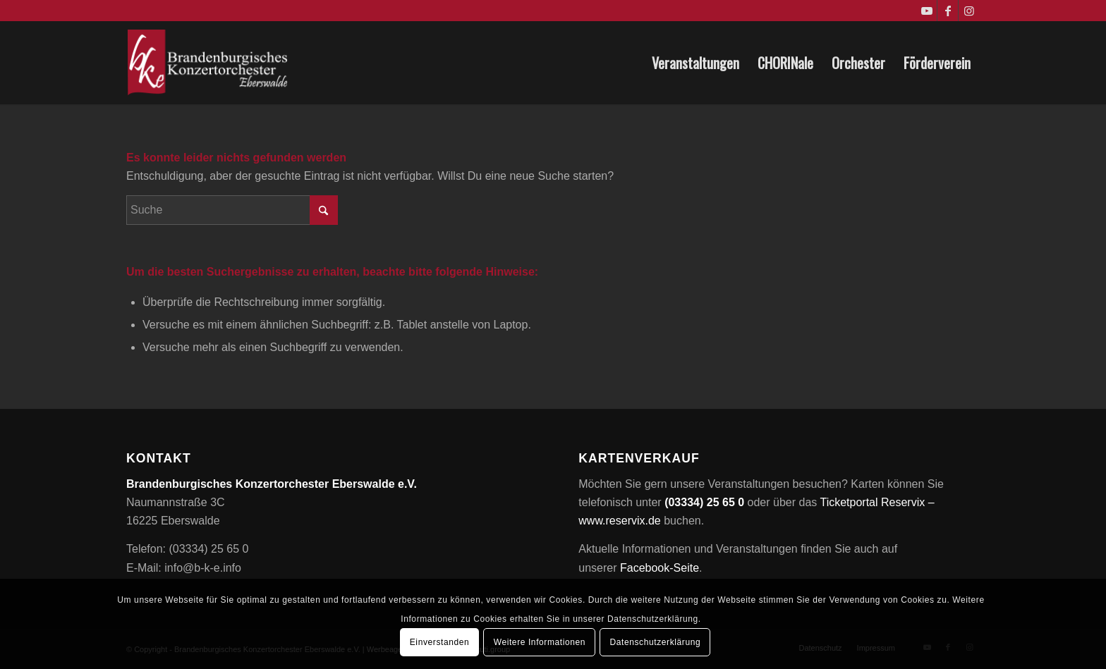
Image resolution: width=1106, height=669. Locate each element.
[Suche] (232, 210)
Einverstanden (440, 642)
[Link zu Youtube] (926, 10)
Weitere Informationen (539, 642)
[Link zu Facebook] (947, 10)
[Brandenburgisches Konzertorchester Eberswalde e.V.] (209, 62)
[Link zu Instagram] (969, 10)
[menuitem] (695, 62)
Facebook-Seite (659, 568)
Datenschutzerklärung (655, 642)
